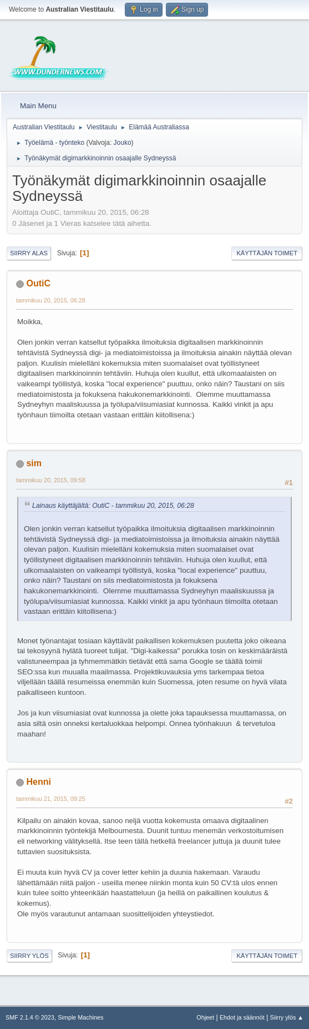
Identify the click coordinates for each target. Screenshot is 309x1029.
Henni (38, 781)
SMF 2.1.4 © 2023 (30, 1017)
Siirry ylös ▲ (286, 1017)
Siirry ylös (29, 955)
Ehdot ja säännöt (242, 1017)
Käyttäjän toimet (266, 253)
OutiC (38, 283)
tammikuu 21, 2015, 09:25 (50, 798)
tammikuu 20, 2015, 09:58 (50, 480)
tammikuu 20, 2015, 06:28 (50, 300)
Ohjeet (205, 1017)
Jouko (122, 143)
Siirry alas (29, 253)
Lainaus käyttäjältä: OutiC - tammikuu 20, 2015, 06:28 (113, 506)
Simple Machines (80, 1017)
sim (34, 463)
